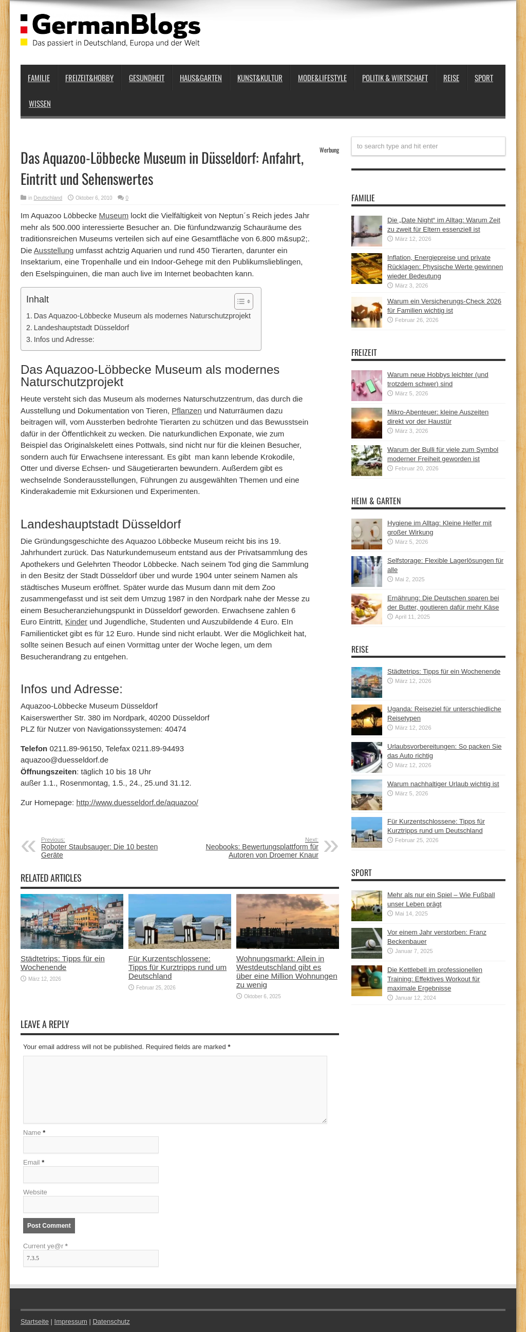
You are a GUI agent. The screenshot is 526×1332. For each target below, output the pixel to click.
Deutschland (48, 198)
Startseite (35, 1321)
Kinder (76, 621)
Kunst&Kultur (260, 77)
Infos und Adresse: (64, 339)
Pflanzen (186, 410)
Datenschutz (110, 1321)
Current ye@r (45, 1246)
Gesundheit (146, 77)
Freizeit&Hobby (89, 77)
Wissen (40, 103)
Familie (39, 77)
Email (31, 1162)
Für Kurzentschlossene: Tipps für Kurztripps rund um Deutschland (177, 967)
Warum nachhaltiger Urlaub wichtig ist (443, 784)
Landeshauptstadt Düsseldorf (81, 328)
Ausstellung (54, 250)
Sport (484, 77)
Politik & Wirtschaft (395, 77)
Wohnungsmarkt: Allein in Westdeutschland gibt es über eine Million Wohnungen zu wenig (286, 971)
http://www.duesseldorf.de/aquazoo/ (137, 802)
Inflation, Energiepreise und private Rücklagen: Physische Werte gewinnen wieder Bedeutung (445, 267)
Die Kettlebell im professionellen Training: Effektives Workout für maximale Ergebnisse (434, 979)
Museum (114, 215)
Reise (451, 77)
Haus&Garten (201, 77)
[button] (239, 301)
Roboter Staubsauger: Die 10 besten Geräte (104, 847)
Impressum (70, 1321)
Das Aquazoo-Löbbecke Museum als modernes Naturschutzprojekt (142, 316)
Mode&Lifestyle (322, 77)
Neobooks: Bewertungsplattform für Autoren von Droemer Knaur (255, 847)
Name (32, 1132)
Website (35, 1192)
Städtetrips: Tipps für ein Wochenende (63, 963)
